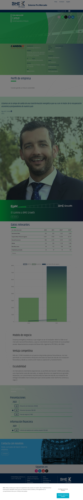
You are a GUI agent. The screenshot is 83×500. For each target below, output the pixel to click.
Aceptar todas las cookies (63, 496)
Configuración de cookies (63, 491)
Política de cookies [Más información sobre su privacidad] (22, 492)
